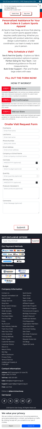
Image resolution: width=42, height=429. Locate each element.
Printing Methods (7, 336)
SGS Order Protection (30, 334)
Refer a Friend (27, 301)
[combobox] (21, 169)
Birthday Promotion (29, 313)
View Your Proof (7, 331)
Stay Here (27, 13)
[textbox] (13, 169)
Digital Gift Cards (28, 344)
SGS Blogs (26, 342)
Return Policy (6, 349)
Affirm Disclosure (7, 354)
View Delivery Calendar (9, 326)
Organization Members (30, 324)
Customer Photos (8, 344)
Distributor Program (30, 308)
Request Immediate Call (10, 295)
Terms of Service (7, 359)
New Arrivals (6, 298)
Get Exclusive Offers (14, 237)
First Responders (28, 321)
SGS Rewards (27, 336)
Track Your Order (7, 329)
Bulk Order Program (30, 306)
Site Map (4, 352)
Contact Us (5, 293)
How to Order (6, 318)
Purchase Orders (7, 316)
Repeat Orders (6, 313)
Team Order (27, 298)
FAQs (3, 321)
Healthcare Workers (29, 318)
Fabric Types (6, 339)
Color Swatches (7, 334)
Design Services (7, 301)
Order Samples (7, 311)
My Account (6, 324)
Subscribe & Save (28, 326)
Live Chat (9, 387)
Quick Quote (27, 293)
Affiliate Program (28, 303)
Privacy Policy (6, 357)
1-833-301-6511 (12, 377)
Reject (11, 426)
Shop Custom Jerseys (9, 306)
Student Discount (29, 316)
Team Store (26, 295)
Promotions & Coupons (31, 311)
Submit (21, 227)
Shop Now (5, 303)
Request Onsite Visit (29, 339)
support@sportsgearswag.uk (18, 384)
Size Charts (26, 331)
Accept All (31, 426)
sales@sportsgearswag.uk (14, 381)
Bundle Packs (6, 308)
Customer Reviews (8, 342)
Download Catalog (29, 329)
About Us (5, 347)
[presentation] (21, 219)
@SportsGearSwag (16, 391)
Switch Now (15, 13)
